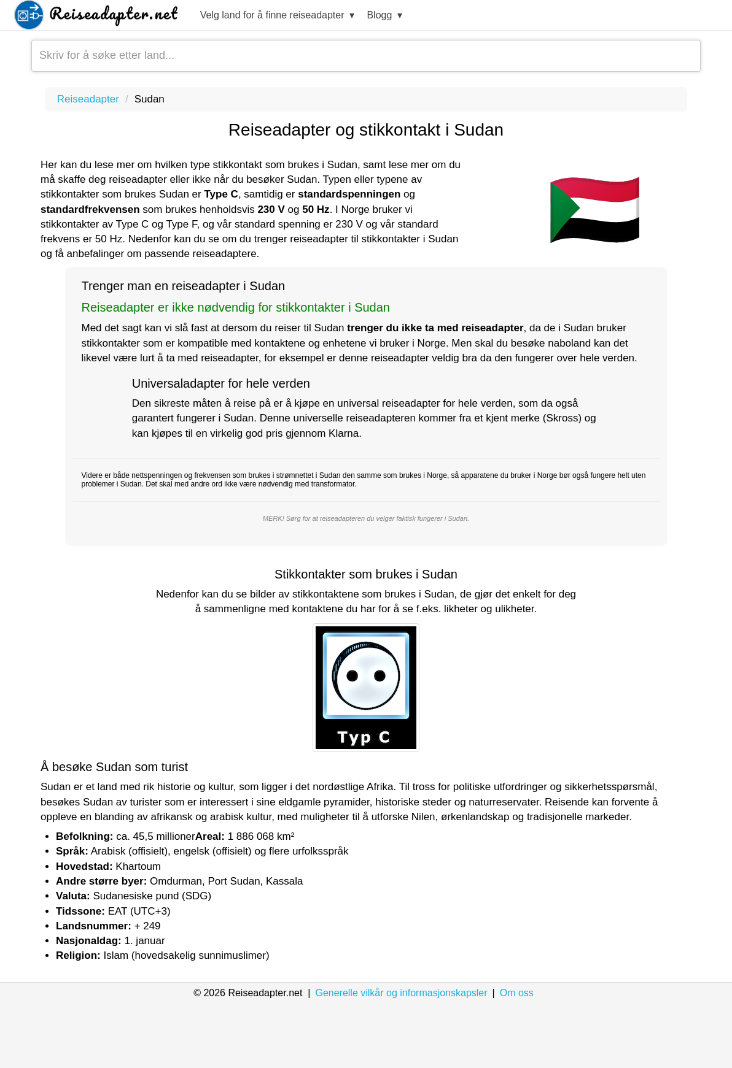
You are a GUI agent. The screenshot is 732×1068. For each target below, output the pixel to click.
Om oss (517, 993)
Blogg (384, 16)
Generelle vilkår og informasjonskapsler (401, 993)
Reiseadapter (88, 99)
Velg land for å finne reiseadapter (277, 16)
